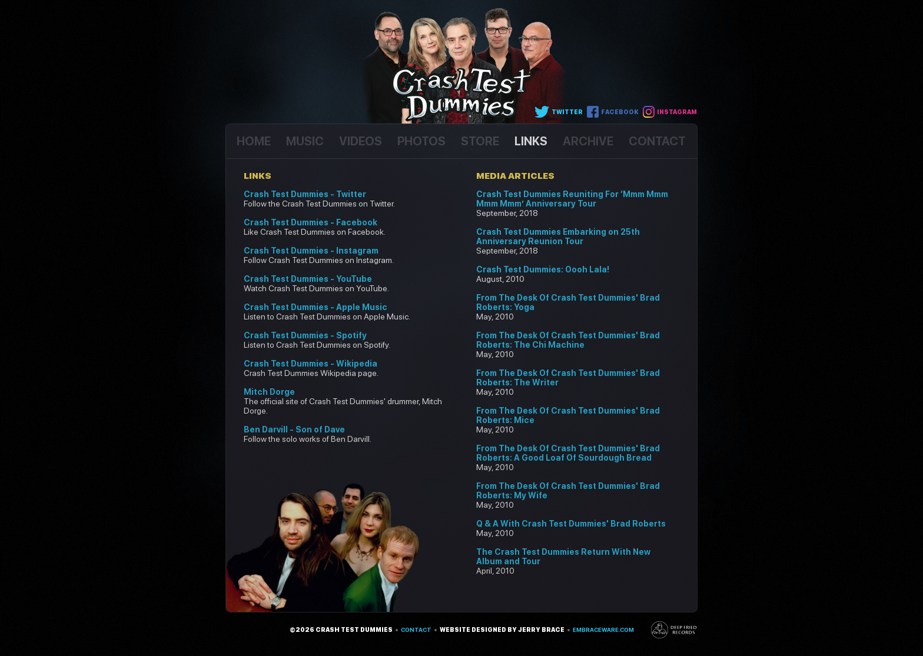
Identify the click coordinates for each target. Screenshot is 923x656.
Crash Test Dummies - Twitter (305, 194)
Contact (416, 629)
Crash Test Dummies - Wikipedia (310, 363)
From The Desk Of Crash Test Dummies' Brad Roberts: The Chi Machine (568, 340)
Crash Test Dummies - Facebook (310, 222)
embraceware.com (603, 629)
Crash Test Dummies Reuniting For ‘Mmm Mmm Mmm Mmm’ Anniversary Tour (572, 198)
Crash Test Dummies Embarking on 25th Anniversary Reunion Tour (558, 236)
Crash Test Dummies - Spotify (305, 335)
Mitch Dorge (269, 392)
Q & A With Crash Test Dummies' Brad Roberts (571, 523)
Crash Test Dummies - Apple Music (315, 307)
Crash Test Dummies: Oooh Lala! (542, 269)
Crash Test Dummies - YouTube (308, 279)
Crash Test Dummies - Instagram (311, 250)
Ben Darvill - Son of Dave (294, 429)
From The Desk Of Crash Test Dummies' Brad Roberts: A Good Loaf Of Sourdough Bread (568, 453)
